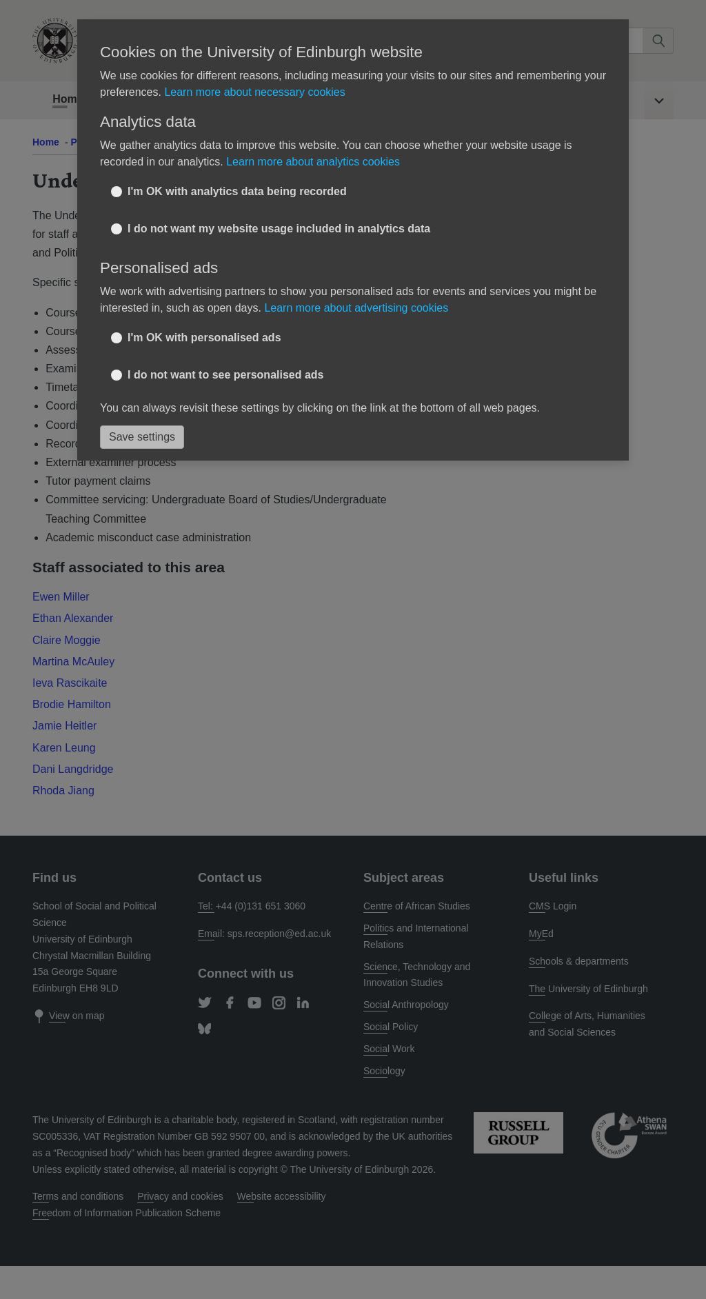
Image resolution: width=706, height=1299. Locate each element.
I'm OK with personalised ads (204, 337)
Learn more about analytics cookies (313, 162)
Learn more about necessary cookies (254, 92)
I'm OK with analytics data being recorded (237, 191)
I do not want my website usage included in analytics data (279, 228)
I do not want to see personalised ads (226, 375)
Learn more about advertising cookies (356, 308)
